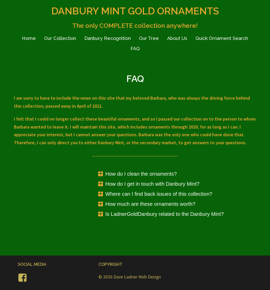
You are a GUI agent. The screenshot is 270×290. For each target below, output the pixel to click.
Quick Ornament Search (221, 38)
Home (29, 38)
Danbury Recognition (107, 38)
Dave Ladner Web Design (137, 277)
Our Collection (60, 38)
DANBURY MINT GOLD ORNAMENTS (135, 11)
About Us (177, 38)
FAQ (135, 48)
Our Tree (149, 38)
